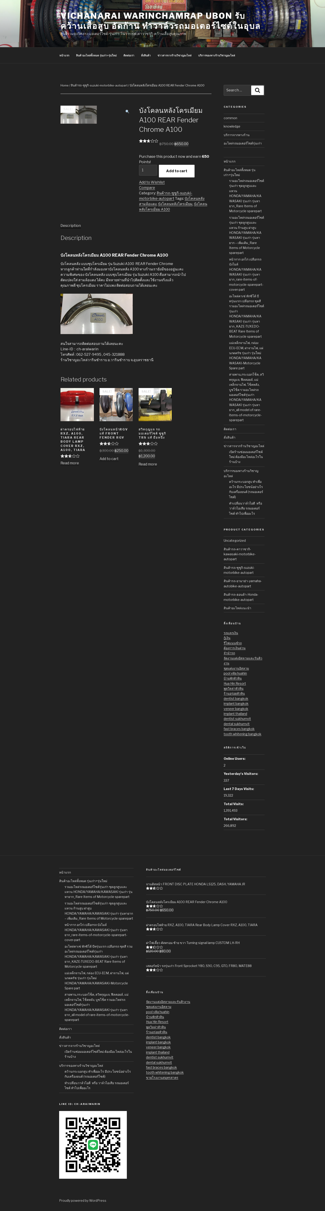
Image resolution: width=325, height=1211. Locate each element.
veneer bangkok (236, 709)
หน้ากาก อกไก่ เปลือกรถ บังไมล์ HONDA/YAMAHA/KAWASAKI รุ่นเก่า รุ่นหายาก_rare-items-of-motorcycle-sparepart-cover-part (246, 274)
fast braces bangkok (239, 729)
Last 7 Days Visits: (239, 789)
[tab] (70, 225)
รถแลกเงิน (231, 633)
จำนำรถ (229, 653)
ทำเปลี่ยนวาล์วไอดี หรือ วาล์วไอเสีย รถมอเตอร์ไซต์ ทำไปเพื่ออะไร (245, 508)
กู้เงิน (227, 638)
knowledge (232, 126)
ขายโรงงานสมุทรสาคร (162, 1077)
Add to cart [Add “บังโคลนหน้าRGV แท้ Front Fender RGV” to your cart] (109, 459)
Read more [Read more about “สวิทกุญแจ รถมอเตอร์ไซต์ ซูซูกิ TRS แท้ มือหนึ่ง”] (148, 464)
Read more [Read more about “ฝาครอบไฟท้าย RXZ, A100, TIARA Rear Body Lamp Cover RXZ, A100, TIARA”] (69, 463)
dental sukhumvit (237, 724)
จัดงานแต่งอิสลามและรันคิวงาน (168, 1002)
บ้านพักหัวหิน (233, 678)
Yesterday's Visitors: (241, 774)
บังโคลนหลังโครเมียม (175, 204)
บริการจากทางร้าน (237, 135)
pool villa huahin (235, 673)
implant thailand (235, 714)
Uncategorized (235, 540)
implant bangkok (236, 703)
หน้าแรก (229, 161)
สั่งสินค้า (229, 437)
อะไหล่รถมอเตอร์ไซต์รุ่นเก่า (243, 143)
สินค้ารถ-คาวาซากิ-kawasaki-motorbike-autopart (240, 554)
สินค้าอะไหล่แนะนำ (237, 608)
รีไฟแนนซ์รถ (233, 643)
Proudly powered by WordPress (82, 1200)
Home (64, 85)
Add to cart (176, 171)
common (230, 118)
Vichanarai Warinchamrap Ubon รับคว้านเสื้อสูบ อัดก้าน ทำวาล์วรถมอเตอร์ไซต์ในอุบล (160, 21)
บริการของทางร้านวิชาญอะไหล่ (81, 1065)
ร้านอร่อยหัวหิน (234, 693)
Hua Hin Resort (235, 683)
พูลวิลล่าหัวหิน (234, 688)
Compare (147, 188)
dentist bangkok (236, 698)
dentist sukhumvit (237, 719)
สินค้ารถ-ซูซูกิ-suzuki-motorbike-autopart (99, 85)
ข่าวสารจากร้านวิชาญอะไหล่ (244, 446)
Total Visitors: (235, 819)
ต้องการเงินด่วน (235, 648)
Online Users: (234, 758)
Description (70, 225)
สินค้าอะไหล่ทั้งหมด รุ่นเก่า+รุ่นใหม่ (83, 881)
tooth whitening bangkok (242, 734)
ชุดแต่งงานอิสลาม (236, 668)
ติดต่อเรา (230, 429)
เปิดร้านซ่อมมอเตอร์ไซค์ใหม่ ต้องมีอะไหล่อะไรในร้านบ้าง (246, 457)
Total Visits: (234, 804)
